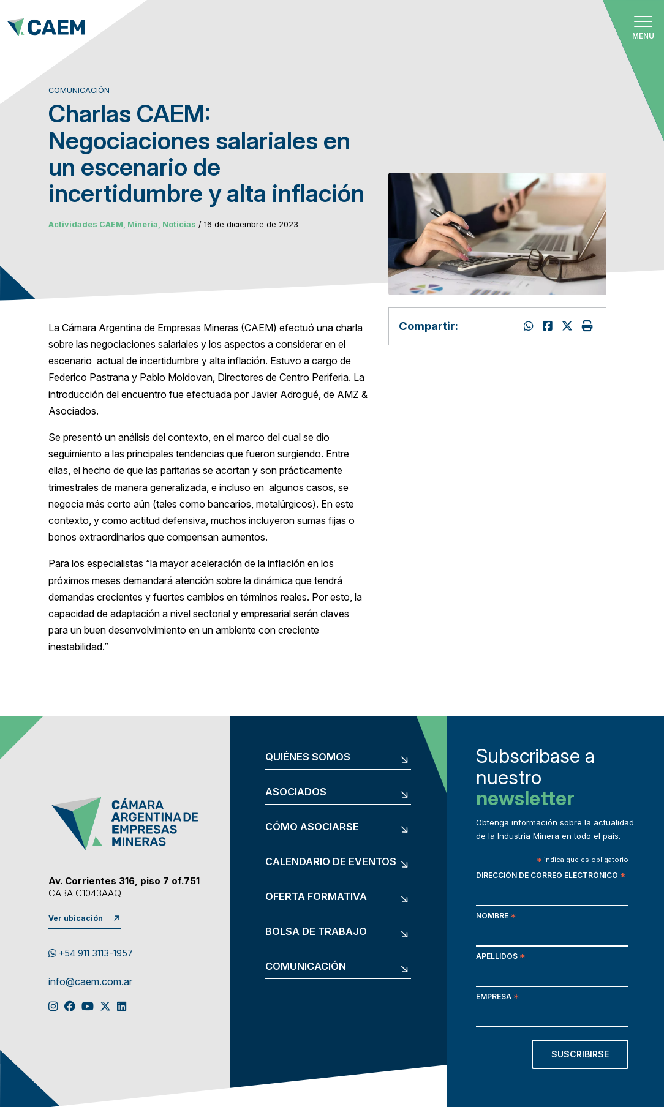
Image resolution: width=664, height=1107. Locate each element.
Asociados (295, 792)
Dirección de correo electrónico (550, 876)
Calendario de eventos (330, 862)
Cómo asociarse (312, 827)
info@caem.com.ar (90, 982)
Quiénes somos (307, 757)
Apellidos (500, 957)
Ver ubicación (75, 918)
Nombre (496, 917)
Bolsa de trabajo (316, 931)
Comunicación (305, 966)
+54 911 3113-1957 (90, 953)
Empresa (497, 998)
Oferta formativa (316, 896)
